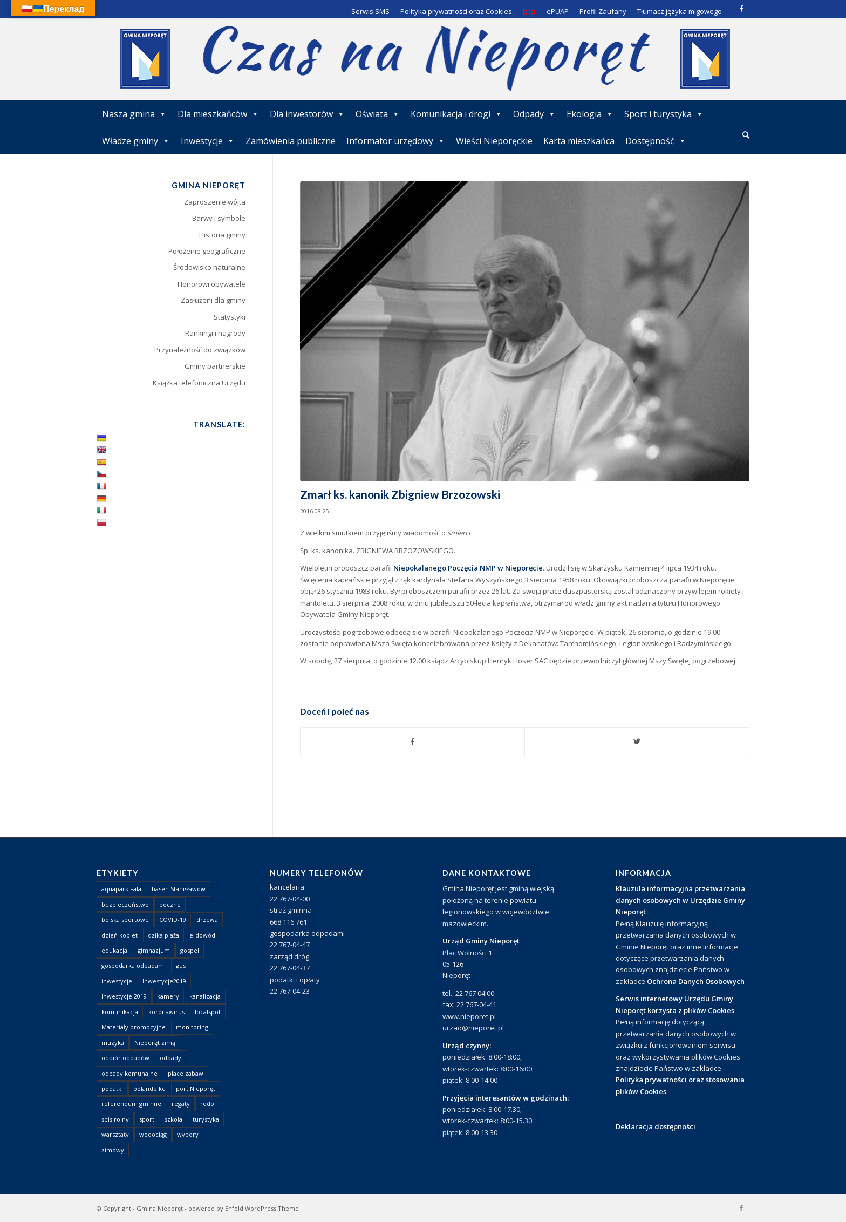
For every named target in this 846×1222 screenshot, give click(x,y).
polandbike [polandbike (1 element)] (149, 1088)
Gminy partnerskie (215, 366)
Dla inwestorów (307, 114)
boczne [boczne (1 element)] (170, 904)
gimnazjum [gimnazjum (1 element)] (154, 950)
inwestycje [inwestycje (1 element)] (116, 981)
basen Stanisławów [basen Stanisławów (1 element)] (179, 889)
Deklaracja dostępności (655, 1126)
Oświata (378, 114)
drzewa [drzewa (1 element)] (207, 919)
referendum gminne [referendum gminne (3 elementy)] (131, 1103)
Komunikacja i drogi (456, 114)
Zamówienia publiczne (290, 141)
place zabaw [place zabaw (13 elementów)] (185, 1073)
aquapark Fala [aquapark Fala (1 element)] (121, 889)
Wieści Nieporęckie (494, 141)
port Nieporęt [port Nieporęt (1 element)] (195, 1088)
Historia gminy (222, 235)
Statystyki (229, 317)
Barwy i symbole (218, 218)
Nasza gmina (134, 114)
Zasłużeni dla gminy (213, 300)
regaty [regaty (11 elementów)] (181, 1103)
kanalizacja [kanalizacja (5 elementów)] (205, 996)
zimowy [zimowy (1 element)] (112, 1150)
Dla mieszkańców (218, 114)
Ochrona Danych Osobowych (696, 981)
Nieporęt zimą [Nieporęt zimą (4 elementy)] (154, 1042)
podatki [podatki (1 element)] (112, 1088)
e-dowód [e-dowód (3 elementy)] (202, 935)
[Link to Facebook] (741, 8)
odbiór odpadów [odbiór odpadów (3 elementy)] (125, 1058)
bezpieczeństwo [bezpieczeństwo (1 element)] (125, 904)
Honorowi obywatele (211, 284)
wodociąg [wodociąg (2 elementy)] (153, 1134)
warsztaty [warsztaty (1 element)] (115, 1134)
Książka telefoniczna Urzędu (199, 383)
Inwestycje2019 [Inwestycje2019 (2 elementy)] (164, 981)
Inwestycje (208, 141)
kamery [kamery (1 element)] (168, 996)
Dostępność (655, 141)
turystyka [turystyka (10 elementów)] (206, 1119)
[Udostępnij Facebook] (413, 742)
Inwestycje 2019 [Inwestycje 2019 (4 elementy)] (124, 996)
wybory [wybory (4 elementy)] (188, 1134)
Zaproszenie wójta (214, 202)
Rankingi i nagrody (215, 333)
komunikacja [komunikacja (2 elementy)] (119, 1012)
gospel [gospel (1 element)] (189, 950)
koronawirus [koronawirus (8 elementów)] (166, 1012)
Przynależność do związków (199, 350)
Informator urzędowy (395, 141)
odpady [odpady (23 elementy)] (170, 1058)
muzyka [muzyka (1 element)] (112, 1042)
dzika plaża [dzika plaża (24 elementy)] (163, 935)
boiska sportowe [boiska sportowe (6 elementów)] (125, 919)
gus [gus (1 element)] (181, 965)
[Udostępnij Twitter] (637, 742)
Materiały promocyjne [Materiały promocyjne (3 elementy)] (133, 1027)
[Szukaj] (745, 134)
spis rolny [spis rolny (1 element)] (115, 1119)
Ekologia (590, 114)
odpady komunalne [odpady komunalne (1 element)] (129, 1073)
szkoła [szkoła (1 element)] (173, 1119)
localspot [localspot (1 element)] (208, 1012)
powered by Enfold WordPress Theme (243, 1208)
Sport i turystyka (664, 114)
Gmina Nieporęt (160, 1208)
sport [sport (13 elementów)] (146, 1119)
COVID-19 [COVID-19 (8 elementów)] (172, 919)
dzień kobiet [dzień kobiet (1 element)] (119, 935)
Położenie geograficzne (206, 251)
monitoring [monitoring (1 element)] (192, 1027)
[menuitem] (745, 135)
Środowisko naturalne (209, 267)
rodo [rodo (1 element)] (207, 1103)
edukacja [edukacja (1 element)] (114, 950)
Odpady (534, 114)
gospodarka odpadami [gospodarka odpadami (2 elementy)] (133, 965)
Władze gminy (136, 141)
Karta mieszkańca (579, 141)
